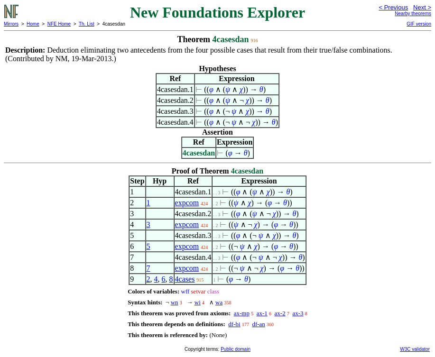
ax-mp (242, 313)
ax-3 (297, 313)
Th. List (86, 24)
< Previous (393, 7)
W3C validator (415, 349)
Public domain (235, 349)
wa (218, 302)
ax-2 (280, 313)
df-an (258, 324)
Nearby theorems (413, 13)
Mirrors (11, 24)
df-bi (234, 324)
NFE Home (59, 24)
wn (174, 302)
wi (197, 302)
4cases (185, 279)
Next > (422, 7)
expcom (187, 203)
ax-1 (262, 313)
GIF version (419, 24)
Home (33, 24)
